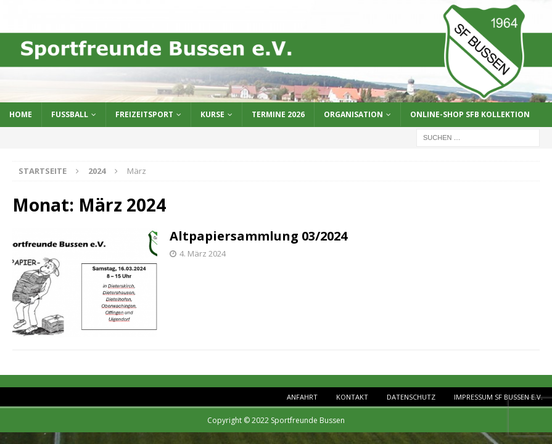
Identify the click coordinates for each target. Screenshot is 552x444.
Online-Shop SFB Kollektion (470, 114)
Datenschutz (411, 396)
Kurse (212, 114)
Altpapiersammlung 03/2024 (258, 236)
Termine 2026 (278, 114)
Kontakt (352, 396)
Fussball (69, 114)
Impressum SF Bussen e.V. (498, 396)
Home (20, 114)
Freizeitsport (144, 114)
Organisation (353, 114)
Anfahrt (302, 396)
